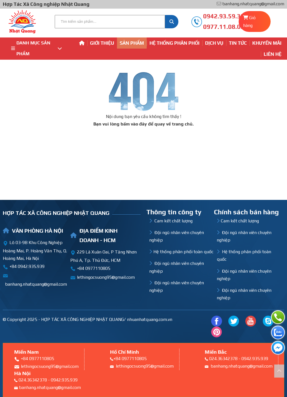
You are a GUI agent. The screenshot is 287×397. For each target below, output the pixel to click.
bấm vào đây (134, 124)
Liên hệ (272, 54)
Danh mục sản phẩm (36, 48)
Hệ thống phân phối (174, 43)
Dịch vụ (214, 43)
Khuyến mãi (266, 43)
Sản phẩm (132, 43)
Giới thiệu (102, 43)
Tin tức (238, 43)
